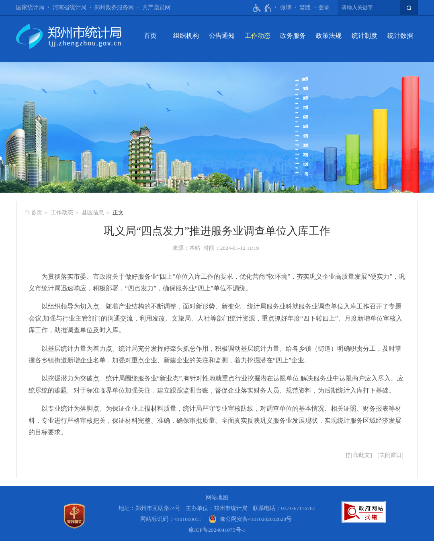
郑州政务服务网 (114, 7)
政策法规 (329, 35)
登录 (324, 7)
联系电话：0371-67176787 (284, 508)
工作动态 (257, 35)
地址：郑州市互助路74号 (149, 508)
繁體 (305, 7)
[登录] (324, 7)
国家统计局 (30, 7)
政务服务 (293, 35)
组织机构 (186, 35)
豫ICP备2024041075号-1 (217, 530)
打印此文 (359, 455)
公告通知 (222, 35)
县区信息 (93, 213)
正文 (118, 213)
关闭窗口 (390, 455)
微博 (285, 7)
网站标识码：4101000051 (170, 519)
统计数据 (400, 35)
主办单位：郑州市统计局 (217, 508)
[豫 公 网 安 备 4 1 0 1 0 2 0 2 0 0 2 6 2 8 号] (250, 519)
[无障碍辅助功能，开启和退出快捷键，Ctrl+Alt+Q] (262, 8)
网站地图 (217, 497)
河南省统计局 (69, 7)
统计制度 (364, 35)
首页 (150, 35)
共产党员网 (156, 7)
